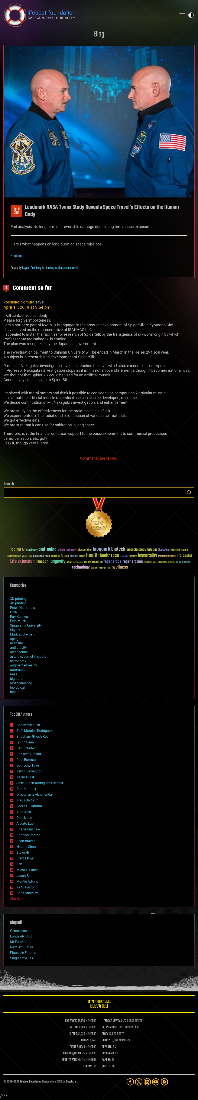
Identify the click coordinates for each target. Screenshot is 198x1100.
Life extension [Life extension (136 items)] (22, 561)
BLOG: (105, 1034)
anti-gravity (18, 648)
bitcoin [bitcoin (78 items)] (152, 549)
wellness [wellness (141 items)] (120, 567)
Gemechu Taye (27, 765)
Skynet (15, 630)
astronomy (18, 661)
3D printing (18, 599)
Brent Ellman (26, 858)
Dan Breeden (26, 748)
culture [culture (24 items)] (24, 556)
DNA (13, 612)
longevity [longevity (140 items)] (57, 561)
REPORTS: (107, 1047)
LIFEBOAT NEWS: (111, 1021)
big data (16, 679)
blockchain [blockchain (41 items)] (163, 550)
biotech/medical (54, 268)
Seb (19, 864)
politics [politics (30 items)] (87, 562)
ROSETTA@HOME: (71, 1060)
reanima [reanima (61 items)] (97, 562)
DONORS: (84, 1040)
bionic (14, 692)
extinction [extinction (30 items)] (55, 556)
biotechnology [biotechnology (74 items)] (136, 549)
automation (18, 670)
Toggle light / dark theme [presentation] (191, 15)
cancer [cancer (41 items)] (185, 550)
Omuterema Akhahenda (34, 794)
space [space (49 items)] (171, 562)
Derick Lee (24, 818)
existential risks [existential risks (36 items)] (41, 556)
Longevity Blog (21, 936)
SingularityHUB (21, 958)
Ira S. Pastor (25, 887)
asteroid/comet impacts (28, 656)
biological (17, 687)
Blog (99, 34)
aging (14, 639)
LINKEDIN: (73, 1027)
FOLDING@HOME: (72, 1053)
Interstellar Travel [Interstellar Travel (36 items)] (167, 556)
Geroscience (19, 931)
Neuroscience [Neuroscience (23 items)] (78, 562)
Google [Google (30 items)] (82, 556)
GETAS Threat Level (99, 1005)
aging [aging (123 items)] (16, 549)
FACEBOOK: (71, 1021)
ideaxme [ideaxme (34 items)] (133, 556)
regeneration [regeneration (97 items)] (133, 561)
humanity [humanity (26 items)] (124, 556)
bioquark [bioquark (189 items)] (101, 549)
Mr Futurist (18, 942)
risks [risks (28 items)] (154, 562)
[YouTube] (155, 1081)
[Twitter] (138, 1081)
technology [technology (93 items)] (81, 567)
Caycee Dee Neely (31, 268)
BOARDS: (106, 1040)
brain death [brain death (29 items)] (175, 550)
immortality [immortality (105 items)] (147, 555)
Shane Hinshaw (28, 829)
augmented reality (23, 665)
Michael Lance (27, 870)
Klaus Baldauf (27, 800)
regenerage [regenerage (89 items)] (112, 561)
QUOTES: (106, 1066)
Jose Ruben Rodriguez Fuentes (39, 783)
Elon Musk (18, 621)
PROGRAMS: (108, 1053)
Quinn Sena (25, 742)
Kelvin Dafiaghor (29, 771)
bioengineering (21, 683)
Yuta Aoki (23, 812)
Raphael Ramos (28, 835)
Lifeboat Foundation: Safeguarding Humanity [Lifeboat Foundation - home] (88, 15)
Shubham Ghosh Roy (32, 736)
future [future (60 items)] (65, 556)
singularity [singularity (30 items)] (162, 562)
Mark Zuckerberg (22, 634)
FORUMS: (88, 1066)
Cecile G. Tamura (29, 806)
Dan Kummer (26, 789)
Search (189, 492)
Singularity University (26, 625)
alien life (16, 643)
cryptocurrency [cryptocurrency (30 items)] (14, 556)
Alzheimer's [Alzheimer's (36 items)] (32, 550)
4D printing (18, 603)
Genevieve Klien (28, 725)
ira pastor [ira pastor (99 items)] (184, 555)
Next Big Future (21, 947)
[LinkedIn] (147, 1081)
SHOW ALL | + (16, 898)
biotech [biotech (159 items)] (118, 549)
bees (13, 674)
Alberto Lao (25, 823)
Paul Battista (26, 760)
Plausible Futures (23, 953)
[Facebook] (130, 1081)
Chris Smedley (27, 893)
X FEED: (73, 1034)
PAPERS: (106, 1060)
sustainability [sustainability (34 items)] (183, 562)
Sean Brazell (25, 841)
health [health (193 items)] (92, 555)
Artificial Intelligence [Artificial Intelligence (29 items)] (67, 550)
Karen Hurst (25, 777)
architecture (19, 652)
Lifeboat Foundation (30, 1081)
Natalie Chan (26, 847)
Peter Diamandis (22, 608)
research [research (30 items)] (148, 562)
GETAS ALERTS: (110, 1027)
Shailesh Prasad (28, 754)
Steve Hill (23, 852)
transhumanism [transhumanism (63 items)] (101, 568)
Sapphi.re (71, 1081)
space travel (71, 268)
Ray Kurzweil (19, 617)
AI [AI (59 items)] (23, 550)
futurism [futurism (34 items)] (74, 556)
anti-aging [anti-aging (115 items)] (47, 549)
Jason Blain (25, 876)
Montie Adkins (27, 881)
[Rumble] (164, 1081)
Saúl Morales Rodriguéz (34, 731)
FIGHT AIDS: (76, 1047)
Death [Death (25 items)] (30, 556)
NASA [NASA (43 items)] (69, 562)
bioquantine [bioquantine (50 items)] (85, 549)
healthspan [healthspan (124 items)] (109, 555)
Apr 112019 (17, 211)
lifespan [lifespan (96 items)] (42, 561)
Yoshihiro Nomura (19, 302)
